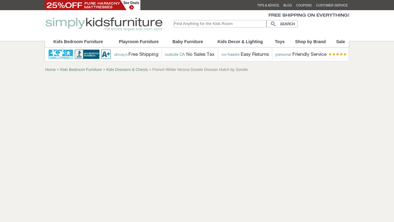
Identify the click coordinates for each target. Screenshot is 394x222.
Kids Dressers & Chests (127, 69)
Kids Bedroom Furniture (78, 41)
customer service (332, 5)
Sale (340, 41)
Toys (280, 41)
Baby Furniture (187, 41)
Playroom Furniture (139, 41)
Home (50, 69)
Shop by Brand (310, 41)
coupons (304, 5)
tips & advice (268, 5)
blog (287, 5)
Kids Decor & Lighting (240, 41)
